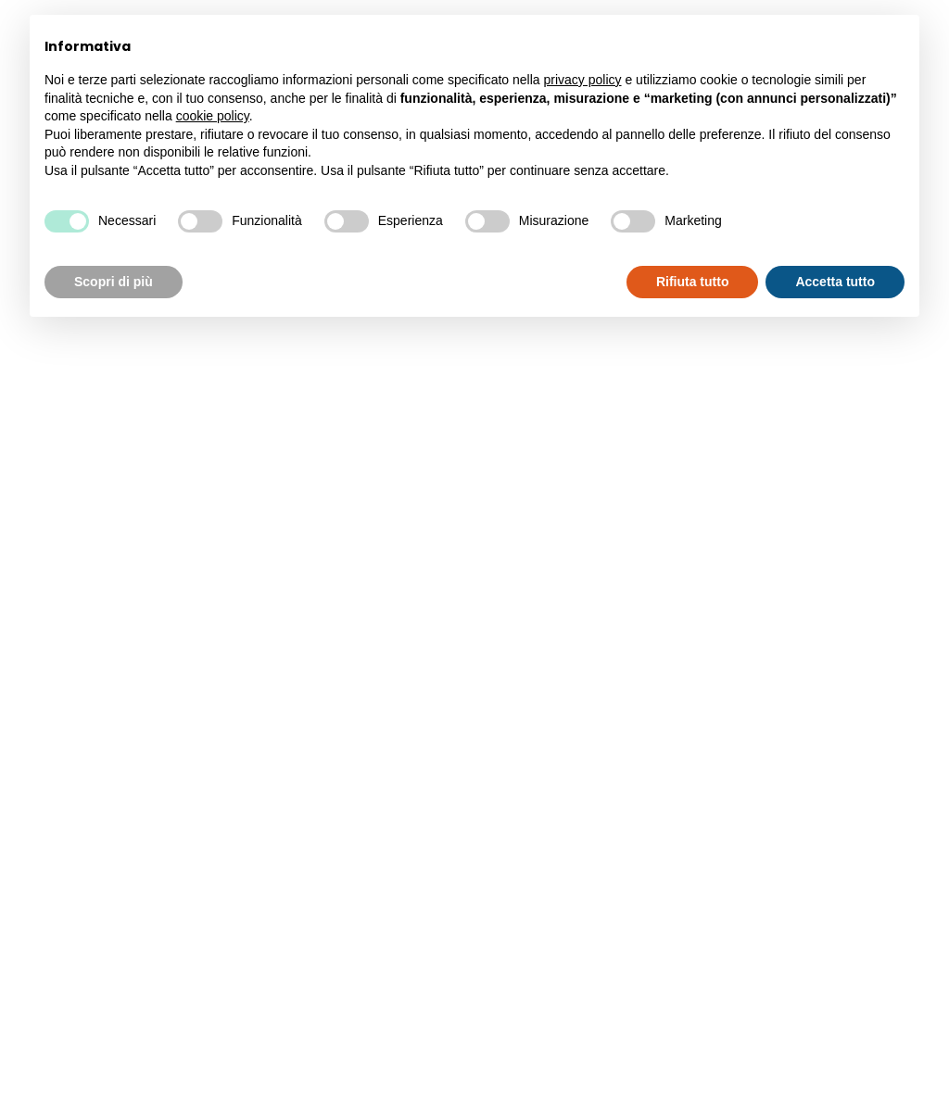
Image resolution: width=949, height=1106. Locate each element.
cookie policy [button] (212, 115)
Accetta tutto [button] (835, 281)
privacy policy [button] (583, 79)
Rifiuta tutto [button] (692, 281)
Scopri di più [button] (113, 281)
